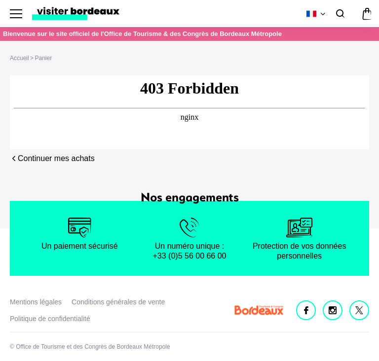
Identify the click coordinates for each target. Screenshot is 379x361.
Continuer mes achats (56, 158)
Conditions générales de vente (118, 302)
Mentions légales (36, 302)
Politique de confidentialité (50, 319)
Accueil (19, 58)
